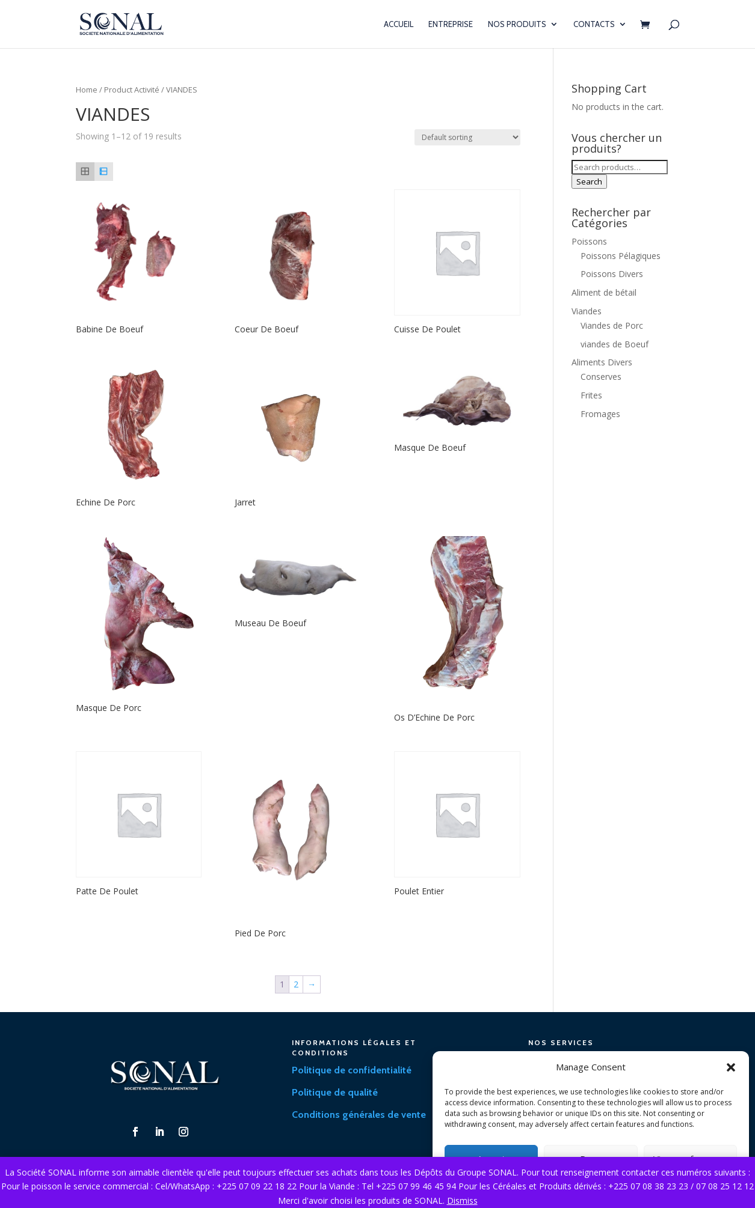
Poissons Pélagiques (621, 255)
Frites (591, 395)
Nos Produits (517, 24)
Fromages (600, 413)
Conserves (601, 376)
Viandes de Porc (612, 325)
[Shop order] (467, 137)
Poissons (589, 241)
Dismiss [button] (462, 1200)
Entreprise (450, 24)
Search (589, 181)
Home (86, 89)
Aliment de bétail (604, 292)
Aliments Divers (602, 362)
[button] (731, 1067)
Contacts (594, 24)
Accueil (398, 24)
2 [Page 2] (296, 984)
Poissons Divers (612, 273)
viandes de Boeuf (615, 344)
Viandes (587, 311)
